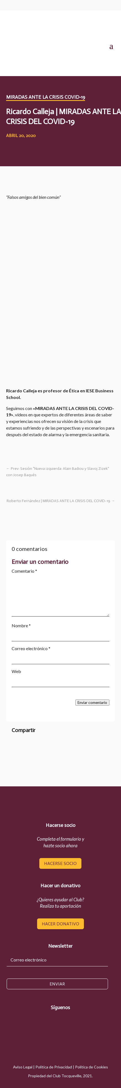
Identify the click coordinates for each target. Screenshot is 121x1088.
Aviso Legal (22, 1067)
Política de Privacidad (53, 1067)
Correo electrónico (31, 648)
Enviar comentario (92, 702)
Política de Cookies (91, 1067)
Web (16, 671)
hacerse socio (60, 863)
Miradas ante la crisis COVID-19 (45, 97)
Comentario (24, 571)
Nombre (21, 625)
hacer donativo (60, 923)
